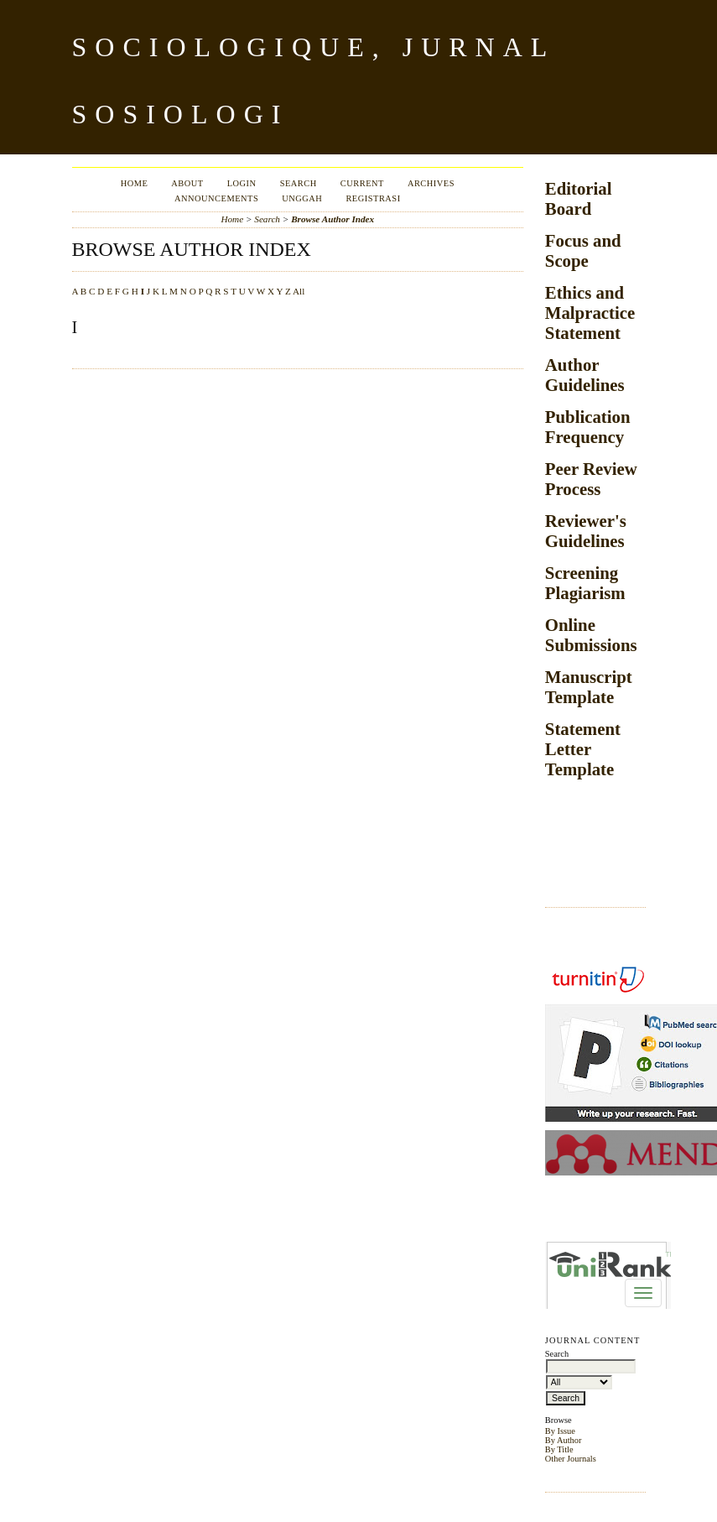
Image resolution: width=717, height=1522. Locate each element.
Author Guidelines (585, 374)
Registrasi (373, 198)
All (298, 291)
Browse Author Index (332, 219)
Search (298, 183)
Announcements (216, 198)
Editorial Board (578, 198)
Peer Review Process (591, 478)
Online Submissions (591, 634)
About (187, 183)
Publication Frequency (588, 426)
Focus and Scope (583, 250)
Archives (431, 183)
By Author (563, 1440)
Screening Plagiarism (585, 582)
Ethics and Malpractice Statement (590, 312)
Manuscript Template (588, 686)
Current (362, 183)
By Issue (560, 1431)
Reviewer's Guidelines (585, 530)
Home (134, 183)
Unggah (302, 198)
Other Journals (570, 1458)
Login (242, 183)
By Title (559, 1449)
